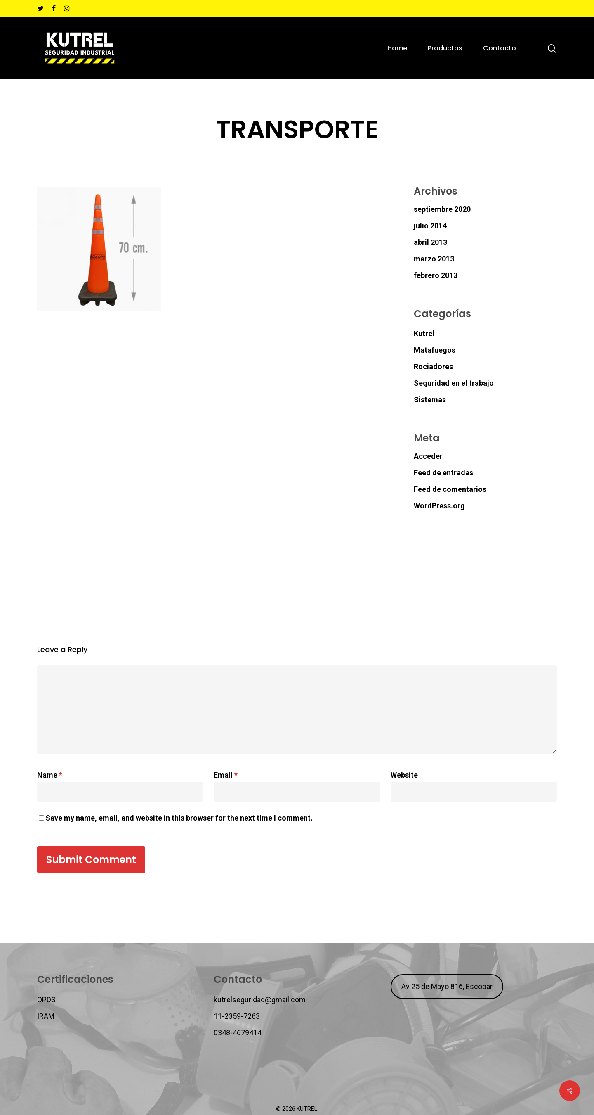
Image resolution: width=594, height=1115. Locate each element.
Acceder (428, 456)
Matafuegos (434, 350)
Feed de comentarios (450, 489)
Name (49, 775)
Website (404, 775)
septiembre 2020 (442, 209)
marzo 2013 (434, 258)
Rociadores (433, 366)
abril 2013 (430, 242)
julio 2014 (430, 225)
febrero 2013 (435, 275)
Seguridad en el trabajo (454, 383)
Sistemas (430, 399)
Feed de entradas (443, 472)
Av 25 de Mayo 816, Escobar (447, 986)
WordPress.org (439, 505)
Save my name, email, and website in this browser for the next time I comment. (179, 818)
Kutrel (424, 333)
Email (226, 775)
